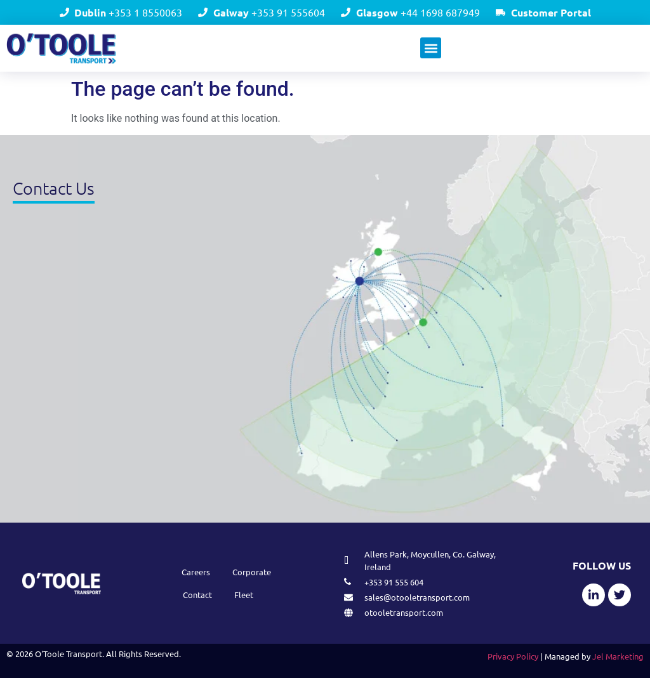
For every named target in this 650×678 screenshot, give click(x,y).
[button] (430, 47)
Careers (196, 571)
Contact (197, 594)
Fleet (243, 594)
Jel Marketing (618, 656)
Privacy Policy (513, 656)
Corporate (251, 571)
